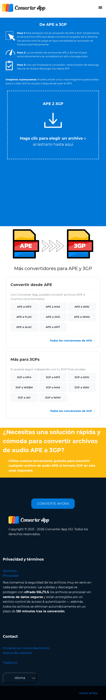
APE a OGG (53, 316)
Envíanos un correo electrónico (26, 648)
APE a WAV (82, 306)
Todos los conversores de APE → (72, 340)
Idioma (20, 678)
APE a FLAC (24, 316)
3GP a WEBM (24, 387)
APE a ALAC (24, 327)
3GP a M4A (53, 387)
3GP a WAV (82, 387)
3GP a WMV (53, 397)
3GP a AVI (24, 397)
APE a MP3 (24, 306)
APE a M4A (53, 306)
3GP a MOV (82, 377)
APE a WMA (82, 316)
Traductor (10, 662)
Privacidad (10, 576)
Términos (10, 571)
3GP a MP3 (53, 377)
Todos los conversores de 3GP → (72, 411)
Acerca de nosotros (17, 653)
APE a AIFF (53, 327)
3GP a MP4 (24, 377)
